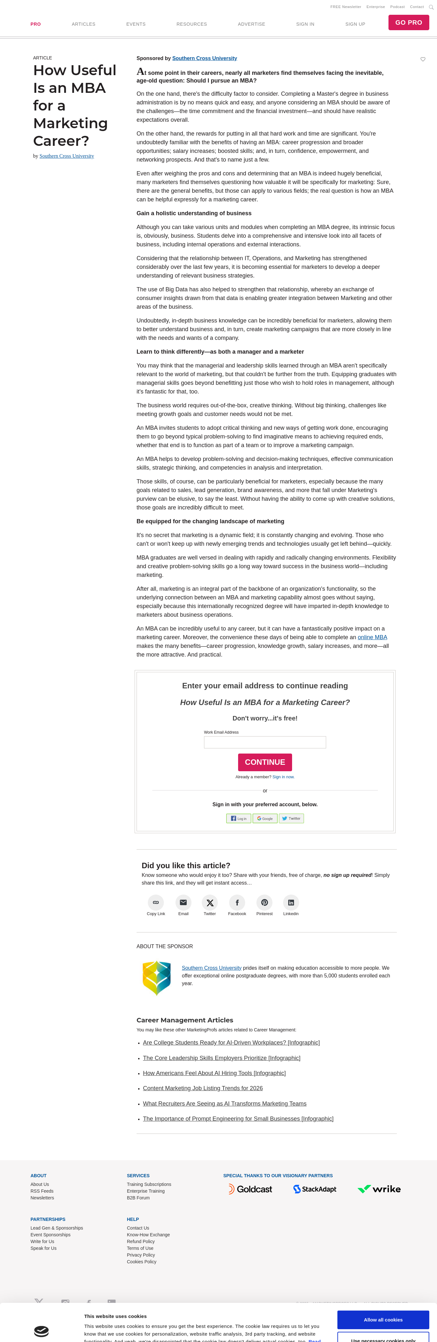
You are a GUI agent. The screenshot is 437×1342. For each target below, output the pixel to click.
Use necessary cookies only (383, 1303)
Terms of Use (140, 1248)
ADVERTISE (251, 24)
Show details (99, 1329)
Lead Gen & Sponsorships (57, 1228)
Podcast (397, 7)
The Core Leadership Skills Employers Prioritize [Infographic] (221, 1058)
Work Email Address (221, 732)
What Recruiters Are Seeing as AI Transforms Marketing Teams (225, 1103)
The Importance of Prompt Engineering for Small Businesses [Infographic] (238, 1119)
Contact (417, 7)
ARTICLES (83, 24)
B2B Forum (138, 1197)
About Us (40, 1184)
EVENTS (136, 24)
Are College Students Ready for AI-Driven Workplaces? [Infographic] (231, 1042)
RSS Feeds (42, 1191)
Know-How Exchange (148, 1234)
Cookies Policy (141, 1261)
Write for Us (42, 1241)
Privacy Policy (141, 1255)
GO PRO (408, 22)
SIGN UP (355, 24)
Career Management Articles (185, 1020)
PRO (36, 24)
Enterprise (376, 7)
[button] (239, 818)
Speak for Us (44, 1248)
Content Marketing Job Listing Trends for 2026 (203, 1088)
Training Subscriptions (149, 1184)
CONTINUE (265, 762)
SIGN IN (305, 24)
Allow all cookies (383, 1282)
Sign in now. (283, 776)
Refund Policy (141, 1241)
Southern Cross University (67, 156)
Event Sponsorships (51, 1234)
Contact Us (138, 1228)
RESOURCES (191, 24)
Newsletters (42, 1197)
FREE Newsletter (346, 7)
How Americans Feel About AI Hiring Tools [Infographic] (214, 1073)
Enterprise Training (146, 1191)
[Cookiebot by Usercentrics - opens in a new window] (41, 1329)
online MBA (372, 637)
